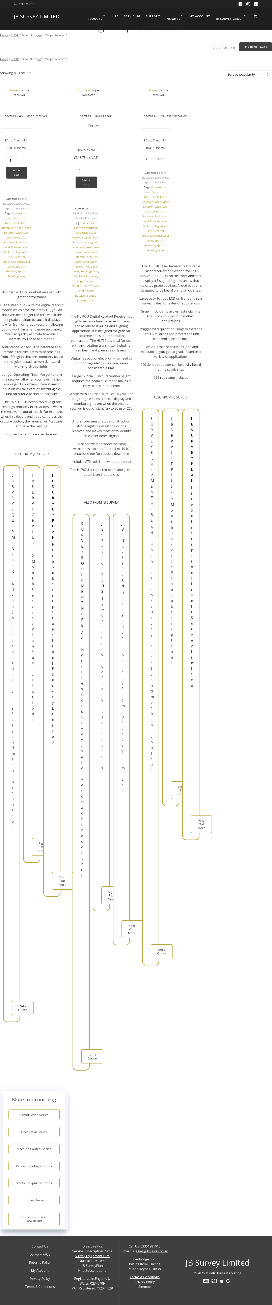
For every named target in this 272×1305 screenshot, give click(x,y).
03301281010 (150, 1246)
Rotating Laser (20, 249)
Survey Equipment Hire (92, 1256)
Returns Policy (40, 1262)
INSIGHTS (173, 19)
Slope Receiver (16, 258)
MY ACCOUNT (199, 16)
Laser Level (12, 239)
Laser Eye (22, 234)
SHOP (15, 35)
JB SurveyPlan (92, 1265)
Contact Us (40, 1246)
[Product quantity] (12, 161)
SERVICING (132, 16)
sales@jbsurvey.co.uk (152, 1251)
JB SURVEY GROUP (229, 19)
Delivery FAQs (39, 1254)
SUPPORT (153, 16)
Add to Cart (17, 173)
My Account (40, 1270)
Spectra (7, 263)
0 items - (255, 47)
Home (4, 35)
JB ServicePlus (92, 1246)
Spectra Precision (16, 210)
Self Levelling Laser (16, 253)
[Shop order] (248, 75)
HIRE (114, 16)
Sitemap (144, 1286)
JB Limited (37, 16)
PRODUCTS (94, 19)
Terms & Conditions (40, 1286)
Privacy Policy (40, 1278)
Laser (19, 229)
